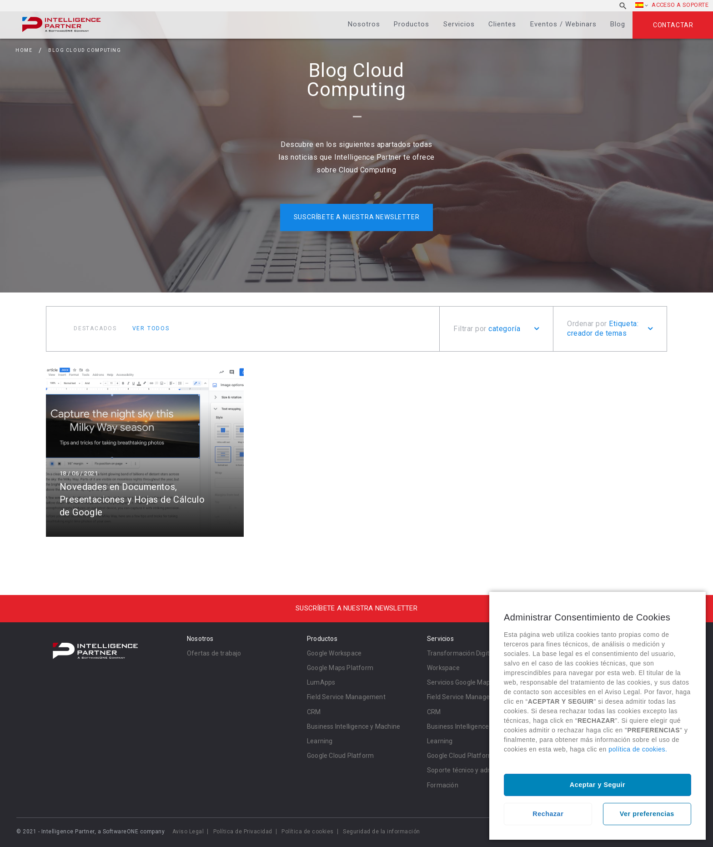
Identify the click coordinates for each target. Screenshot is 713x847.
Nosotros (364, 24)
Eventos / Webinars (563, 24)
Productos (411, 24)
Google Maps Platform (340, 667)
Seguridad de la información (381, 831)
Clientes (502, 24)
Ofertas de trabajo (214, 653)
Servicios (459, 24)
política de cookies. (637, 749)
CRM (314, 712)
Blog (617, 24)
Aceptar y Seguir (597, 784)
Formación (442, 785)
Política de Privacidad (242, 831)
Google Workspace (334, 653)
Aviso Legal (188, 831)
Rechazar (547, 813)
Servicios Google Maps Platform (474, 682)
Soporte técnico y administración (475, 770)
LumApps (321, 682)
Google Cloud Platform (340, 755)
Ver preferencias (647, 813)
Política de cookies (307, 831)
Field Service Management (346, 697)
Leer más (145, 451)
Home (23, 50)
